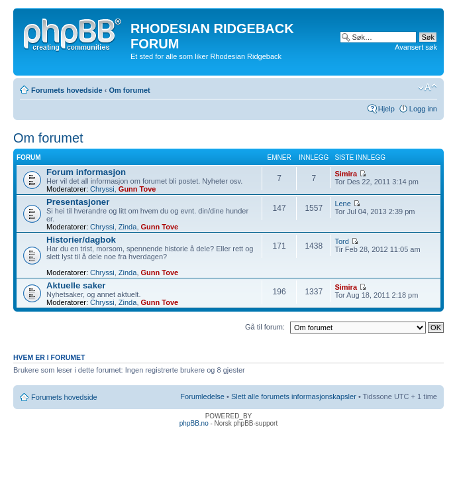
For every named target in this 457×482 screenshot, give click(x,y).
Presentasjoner (77, 202)
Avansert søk (416, 47)
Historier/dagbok (81, 240)
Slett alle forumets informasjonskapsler (293, 396)
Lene (342, 204)
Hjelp (386, 109)
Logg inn (423, 109)
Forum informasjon (86, 172)
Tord (341, 241)
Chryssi (102, 189)
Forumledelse (202, 396)
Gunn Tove (137, 189)
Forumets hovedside (67, 90)
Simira (345, 174)
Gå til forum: (265, 327)
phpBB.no (194, 423)
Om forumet (129, 90)
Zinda (128, 227)
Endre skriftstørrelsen (427, 87)
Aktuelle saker (75, 285)
